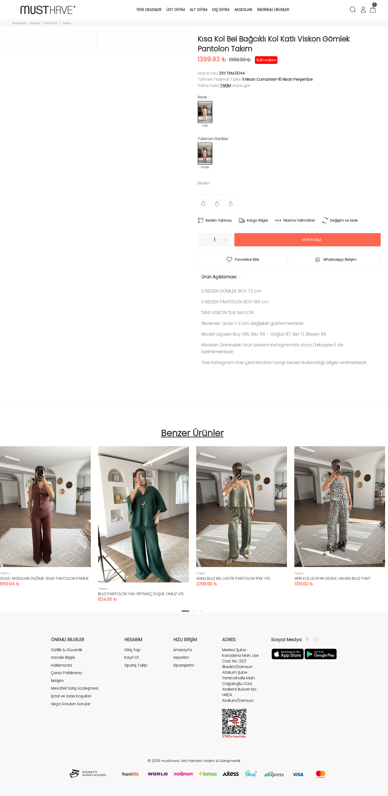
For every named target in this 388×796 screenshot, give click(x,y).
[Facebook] (308, 640)
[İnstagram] (314, 640)
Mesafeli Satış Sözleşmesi (74, 688)
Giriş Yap (132, 650)
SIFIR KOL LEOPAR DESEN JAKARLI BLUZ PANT (332, 578)
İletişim (57, 680)
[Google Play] (320, 653)
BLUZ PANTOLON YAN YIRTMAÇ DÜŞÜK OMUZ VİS (141, 594)
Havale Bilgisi (63, 657)
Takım (66, 23)
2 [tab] (194, 611)
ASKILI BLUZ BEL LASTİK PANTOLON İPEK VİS (233, 578)
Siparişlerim (183, 665)
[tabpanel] (143, 519)
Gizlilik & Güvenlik (66, 650)
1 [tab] (185, 611)
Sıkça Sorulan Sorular (70, 704)
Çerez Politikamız (66, 673)
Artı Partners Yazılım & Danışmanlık (211, 760)
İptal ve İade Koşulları (71, 696)
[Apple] (287, 653)
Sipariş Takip (136, 665)
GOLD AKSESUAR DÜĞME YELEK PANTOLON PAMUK (44, 578)
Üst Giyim (51, 23)
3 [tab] (201, 611)
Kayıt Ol (131, 657)
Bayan (35, 23)
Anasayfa (19, 23)
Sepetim (181, 657)
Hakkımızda (61, 665)
